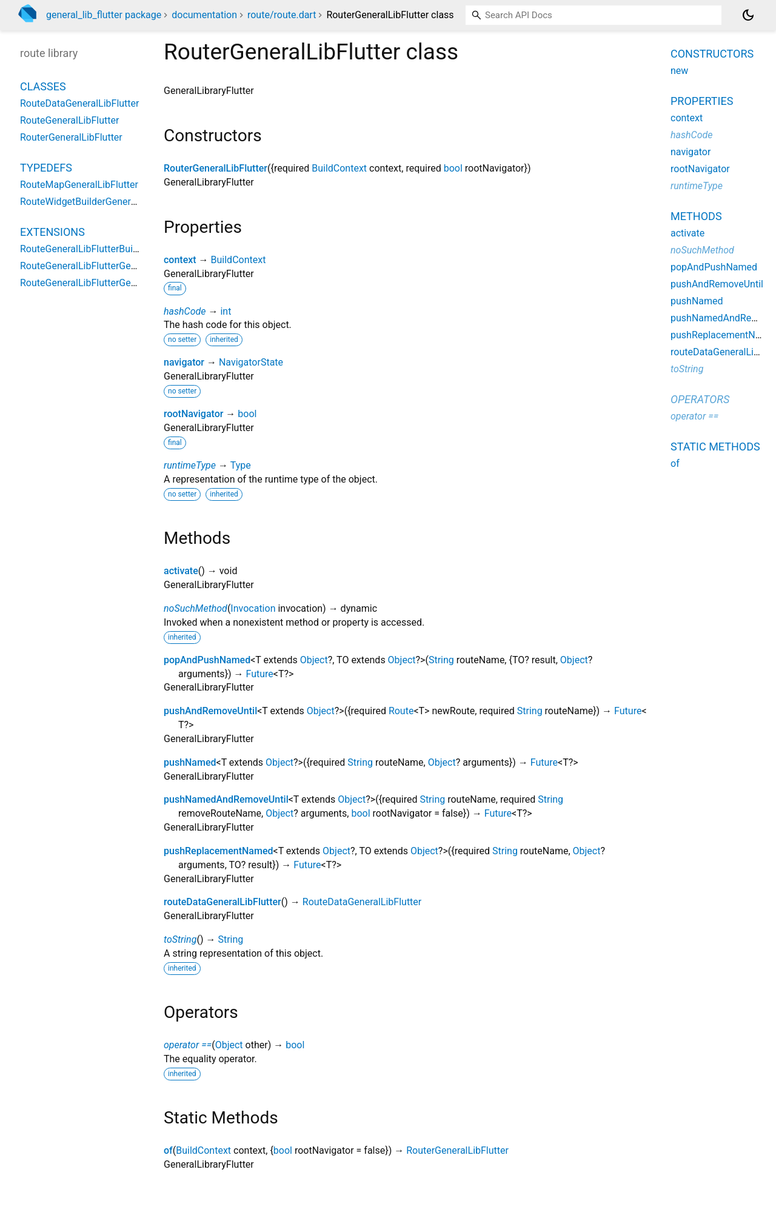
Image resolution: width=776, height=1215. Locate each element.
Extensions (52, 232)
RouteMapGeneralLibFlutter (79, 184)
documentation (204, 15)
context (180, 260)
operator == (188, 1045)
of (168, 1150)
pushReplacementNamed (218, 851)
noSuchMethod (195, 608)
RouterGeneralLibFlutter (215, 168)
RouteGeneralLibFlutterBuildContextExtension (118, 249)
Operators (700, 399)
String (441, 660)
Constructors (712, 53)
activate (181, 571)
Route (401, 711)
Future (259, 674)
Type (240, 465)
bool (453, 168)
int (225, 311)
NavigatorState (251, 362)
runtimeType (190, 465)
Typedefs (46, 167)
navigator (184, 362)
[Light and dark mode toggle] (748, 15)
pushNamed (190, 762)
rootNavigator (193, 414)
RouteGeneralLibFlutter (69, 120)
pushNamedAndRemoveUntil (226, 799)
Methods (696, 216)
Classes (43, 86)
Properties (702, 101)
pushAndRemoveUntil (210, 711)
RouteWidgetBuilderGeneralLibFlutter (99, 201)
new (679, 70)
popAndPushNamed (207, 660)
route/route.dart (281, 15)
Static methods (715, 446)
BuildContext (339, 168)
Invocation (252, 608)
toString (180, 939)
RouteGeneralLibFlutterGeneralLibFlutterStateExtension (139, 266)
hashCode (185, 311)
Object (314, 660)
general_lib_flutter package (103, 15)
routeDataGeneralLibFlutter (222, 902)
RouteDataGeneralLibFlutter (362, 902)
